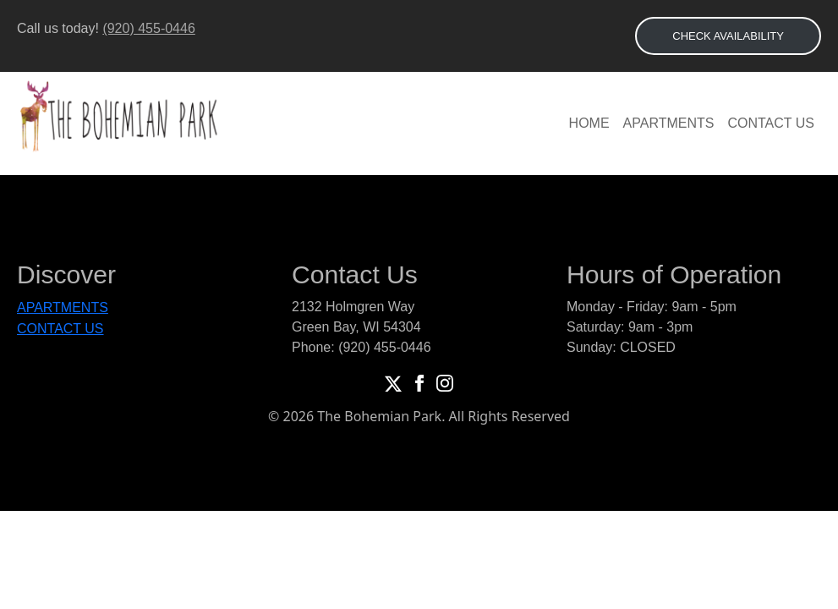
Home (589, 123)
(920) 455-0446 (148, 28)
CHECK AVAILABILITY (728, 36)
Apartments (669, 123)
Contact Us (770, 123)
